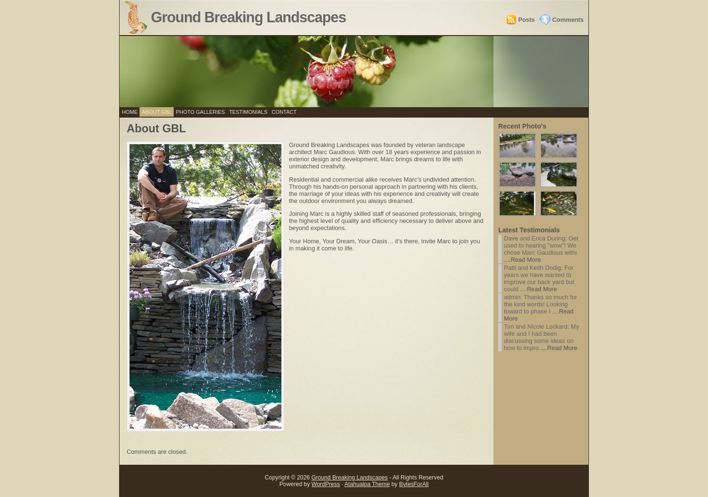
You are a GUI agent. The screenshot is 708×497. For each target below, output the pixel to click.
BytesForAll (414, 484)
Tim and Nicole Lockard (536, 326)
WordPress (325, 484)
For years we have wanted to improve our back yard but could (539, 278)
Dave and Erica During (534, 238)
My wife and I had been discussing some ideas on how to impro (541, 337)
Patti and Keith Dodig (532, 267)
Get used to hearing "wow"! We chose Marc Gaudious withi (541, 245)
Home (130, 112)
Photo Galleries (200, 112)
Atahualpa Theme (367, 484)
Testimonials (248, 112)
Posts (526, 19)
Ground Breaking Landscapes (248, 17)
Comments (568, 19)
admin (512, 297)
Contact (284, 112)
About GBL (157, 112)
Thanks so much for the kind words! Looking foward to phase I (540, 304)
